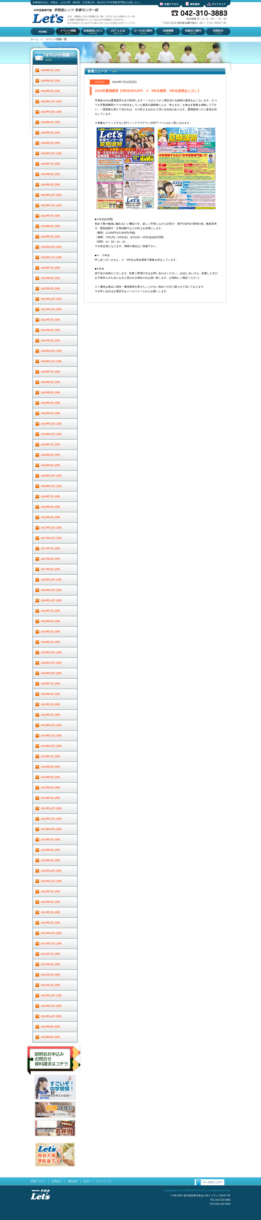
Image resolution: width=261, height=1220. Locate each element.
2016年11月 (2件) (51, 590)
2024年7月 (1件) (50, 163)
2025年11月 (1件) (51, 101)
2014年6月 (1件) (50, 766)
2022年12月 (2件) (51, 246)
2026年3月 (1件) (50, 80)
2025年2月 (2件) (50, 143)
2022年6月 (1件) (50, 278)
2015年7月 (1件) (50, 683)
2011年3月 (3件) (50, 974)
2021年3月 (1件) (50, 340)
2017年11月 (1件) (51, 538)
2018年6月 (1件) (50, 506)
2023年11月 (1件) (51, 205)
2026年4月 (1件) (50, 70)
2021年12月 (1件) (51, 298)
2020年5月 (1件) (50, 392)
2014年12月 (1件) (51, 725)
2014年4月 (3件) (50, 787)
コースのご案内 (139, 39)
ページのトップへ (205, 1188)
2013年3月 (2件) (50, 860)
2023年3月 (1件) (50, 236)
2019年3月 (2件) (50, 465)
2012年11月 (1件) (51, 881)
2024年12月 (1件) (51, 153)
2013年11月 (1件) (51, 818)
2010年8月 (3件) (50, 1037)
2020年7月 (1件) (50, 371)
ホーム (35, 39)
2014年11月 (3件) (51, 735)
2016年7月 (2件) (50, 610)
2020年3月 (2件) (50, 413)
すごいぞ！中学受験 (47, 1102)
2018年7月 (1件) (50, 496)
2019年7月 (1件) (50, 444)
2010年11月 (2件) (51, 1005)
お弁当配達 (41, 1139)
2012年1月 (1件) (50, 922)
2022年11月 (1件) (51, 257)
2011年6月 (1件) (50, 964)
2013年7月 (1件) (50, 839)
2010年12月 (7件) (51, 995)
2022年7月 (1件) (50, 267)
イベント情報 (64, 39)
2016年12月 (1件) (51, 579)
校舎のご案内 (188, 39)
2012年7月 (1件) (50, 891)
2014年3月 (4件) (50, 797)
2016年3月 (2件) (50, 631)
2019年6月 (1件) (50, 454)
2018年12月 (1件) (51, 475)
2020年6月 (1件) (50, 382)
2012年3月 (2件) (50, 912)
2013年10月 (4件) (51, 829)
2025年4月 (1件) (50, 132)
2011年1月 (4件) (50, 985)
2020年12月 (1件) (51, 350)
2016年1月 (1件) (50, 642)
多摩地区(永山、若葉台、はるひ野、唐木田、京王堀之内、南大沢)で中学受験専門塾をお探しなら (47, 36)
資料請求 (186, 10)
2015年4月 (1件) (50, 694)
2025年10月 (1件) (51, 111)
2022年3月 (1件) (50, 288)
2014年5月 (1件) (50, 777)
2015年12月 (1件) (51, 652)
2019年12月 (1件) (51, 423)
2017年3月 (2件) (50, 569)
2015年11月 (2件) (51, 662)
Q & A (87, 1181)
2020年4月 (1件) (50, 402)
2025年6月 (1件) (50, 122)
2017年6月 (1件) (50, 558)
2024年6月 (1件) (50, 174)
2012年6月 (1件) (50, 901)
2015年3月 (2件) (50, 704)
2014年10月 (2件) (51, 745)
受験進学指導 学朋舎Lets (40, 1206)
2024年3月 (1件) (50, 184)
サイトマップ (213, 10)
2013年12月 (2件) (51, 808)
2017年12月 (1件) (51, 527)
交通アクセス (166, 10)
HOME (35, 39)
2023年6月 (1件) (50, 226)
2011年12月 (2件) (51, 933)
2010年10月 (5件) (51, 1016)
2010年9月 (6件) (50, 1026)
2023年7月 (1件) (50, 215)
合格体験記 (41, 1121)
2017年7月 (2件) (50, 548)
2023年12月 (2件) (51, 195)
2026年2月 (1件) (50, 91)
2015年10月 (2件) (51, 673)
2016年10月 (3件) (51, 600)
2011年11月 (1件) (51, 943)
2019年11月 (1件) (51, 434)
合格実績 (160, 39)
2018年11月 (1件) (51, 486)
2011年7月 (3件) (50, 953)
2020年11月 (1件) (51, 361)
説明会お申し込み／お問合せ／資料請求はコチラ (54, 1080)
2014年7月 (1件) (50, 756)
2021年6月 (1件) (50, 330)
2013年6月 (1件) (50, 849)
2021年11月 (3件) (51, 309)
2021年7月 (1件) (50, 319)
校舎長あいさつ (90, 39)
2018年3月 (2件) (50, 517)
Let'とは (110, 39)
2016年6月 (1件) (50, 621)
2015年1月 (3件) (50, 714)
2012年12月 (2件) (51, 870)
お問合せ (210, 39)
